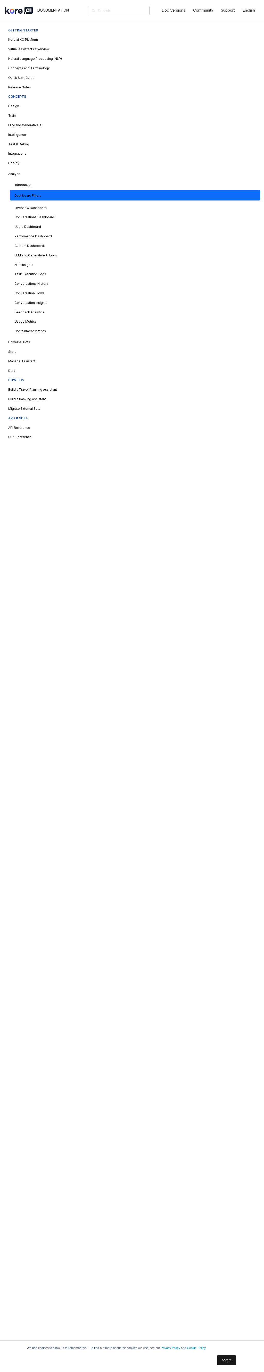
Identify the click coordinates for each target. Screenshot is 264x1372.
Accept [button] (226, 1360)
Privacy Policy (170, 1348)
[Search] (126, 10)
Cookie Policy (196, 1348)
